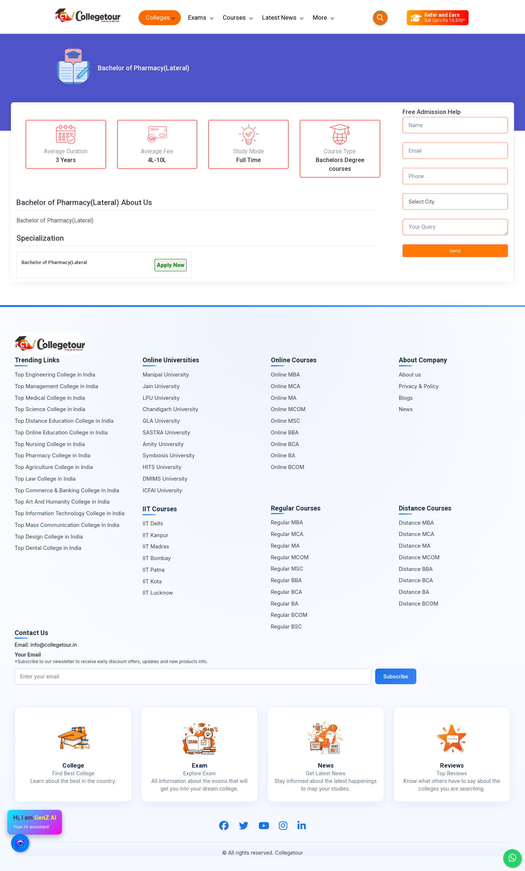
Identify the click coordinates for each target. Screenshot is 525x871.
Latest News (279, 17)
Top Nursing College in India (50, 444)
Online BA (283, 455)
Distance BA (414, 592)
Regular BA (285, 603)
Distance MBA (416, 523)
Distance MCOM (419, 557)
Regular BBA (286, 580)
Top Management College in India (56, 386)
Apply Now (170, 265)
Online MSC (285, 421)
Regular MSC (287, 568)
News (406, 409)
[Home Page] (87, 17)
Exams (197, 17)
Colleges (158, 17)
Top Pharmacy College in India (52, 455)
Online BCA (285, 444)
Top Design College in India (49, 536)
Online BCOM (287, 467)
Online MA (284, 398)
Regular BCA (286, 592)
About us (410, 374)
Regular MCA (287, 534)
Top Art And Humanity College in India (62, 501)
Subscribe (395, 676)
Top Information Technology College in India (70, 513)
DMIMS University (165, 479)
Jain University (161, 386)
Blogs (406, 398)
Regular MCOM (290, 557)
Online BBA (285, 432)
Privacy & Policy (419, 386)
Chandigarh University (170, 409)
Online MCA (285, 386)
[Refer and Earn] (437, 17)
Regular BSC (286, 626)
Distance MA (415, 546)
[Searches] (380, 18)
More (320, 17)
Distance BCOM (418, 603)
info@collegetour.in (53, 645)
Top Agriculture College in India (54, 467)
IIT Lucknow (158, 593)
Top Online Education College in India (61, 432)
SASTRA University (166, 432)
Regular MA (285, 546)
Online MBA (285, 374)
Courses (234, 17)
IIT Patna (153, 570)
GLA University (161, 421)
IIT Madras (156, 546)
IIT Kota (152, 581)
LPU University (161, 398)
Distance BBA (416, 569)
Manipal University (166, 374)
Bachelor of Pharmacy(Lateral (54, 262)
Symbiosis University (169, 455)
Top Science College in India (50, 409)
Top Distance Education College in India (64, 421)
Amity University (163, 444)
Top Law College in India (45, 479)
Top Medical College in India (50, 398)
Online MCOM (288, 409)
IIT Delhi (153, 523)
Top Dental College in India (48, 548)
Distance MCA (416, 534)
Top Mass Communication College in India (67, 525)
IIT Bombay (157, 558)
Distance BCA (416, 580)
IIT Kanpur (155, 535)
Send (455, 250)
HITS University (162, 467)
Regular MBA (287, 522)
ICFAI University (162, 490)
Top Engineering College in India (55, 374)
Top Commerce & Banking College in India (67, 490)
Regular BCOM (289, 615)
